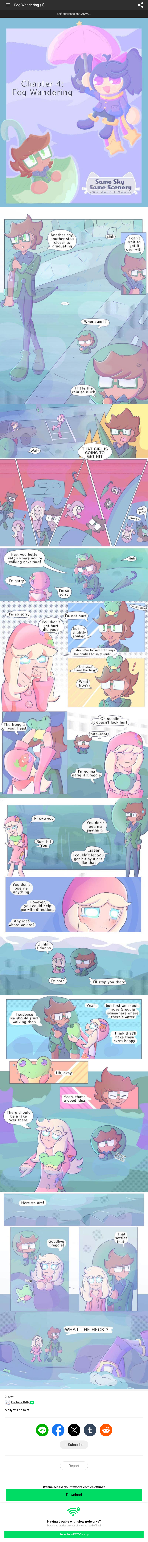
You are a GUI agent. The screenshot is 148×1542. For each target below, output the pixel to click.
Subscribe (76, 1445)
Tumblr (90, 1430)
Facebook (58, 1430)
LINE (42, 1430)
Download (74, 1495)
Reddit (106, 1430)
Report (74, 1466)
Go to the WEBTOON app (74, 1534)
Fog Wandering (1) (29, 5)
